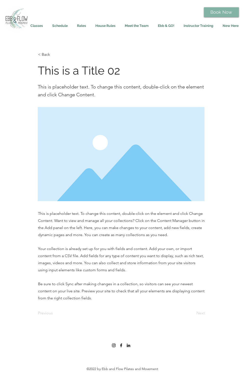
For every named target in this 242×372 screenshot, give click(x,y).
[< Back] (54, 54)
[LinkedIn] (128, 345)
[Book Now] (221, 12)
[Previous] (54, 313)
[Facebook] (121, 345)
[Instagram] (113, 345)
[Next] (192, 313)
